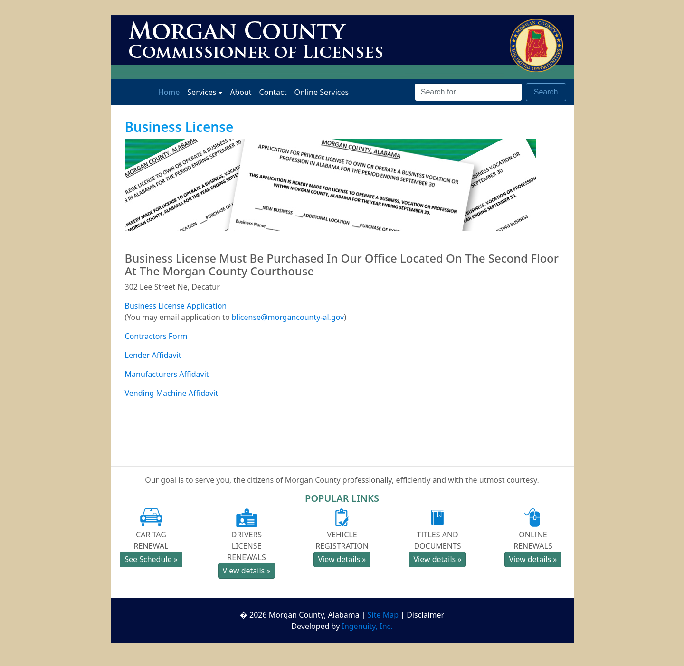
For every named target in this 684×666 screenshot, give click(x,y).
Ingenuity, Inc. (367, 626)
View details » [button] (246, 570)
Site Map (383, 615)
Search (546, 92)
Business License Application (176, 305)
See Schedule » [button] (151, 559)
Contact (273, 91)
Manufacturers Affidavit (167, 374)
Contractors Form (156, 336)
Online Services (321, 91)
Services (201, 92)
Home (171, 91)
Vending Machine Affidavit (171, 393)
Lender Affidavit (153, 355)
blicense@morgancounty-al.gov (288, 317)
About (240, 91)
